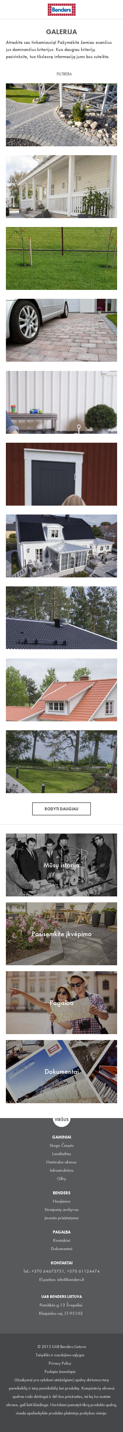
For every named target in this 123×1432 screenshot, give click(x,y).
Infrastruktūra (61, 1170)
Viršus (62, 1119)
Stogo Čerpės (61, 1145)
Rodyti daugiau (61, 809)
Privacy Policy (60, 1363)
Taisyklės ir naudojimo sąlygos (60, 1355)
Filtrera (64, 74)
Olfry (61, 1179)
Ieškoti (114, 9)
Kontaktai (61, 1240)
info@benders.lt (70, 1279)
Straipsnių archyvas (61, 1209)
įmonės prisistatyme (61, 1218)
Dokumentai (61, 1249)
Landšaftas (61, 1154)
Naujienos (61, 1201)
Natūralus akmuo (61, 1162)
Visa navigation (11, 9)
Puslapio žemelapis (60, 1371)
